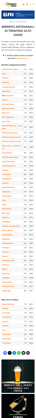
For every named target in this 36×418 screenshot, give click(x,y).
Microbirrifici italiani (21, 21)
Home (12, 21)
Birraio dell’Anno (22, 58)
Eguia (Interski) (8, 161)
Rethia (4, 269)
